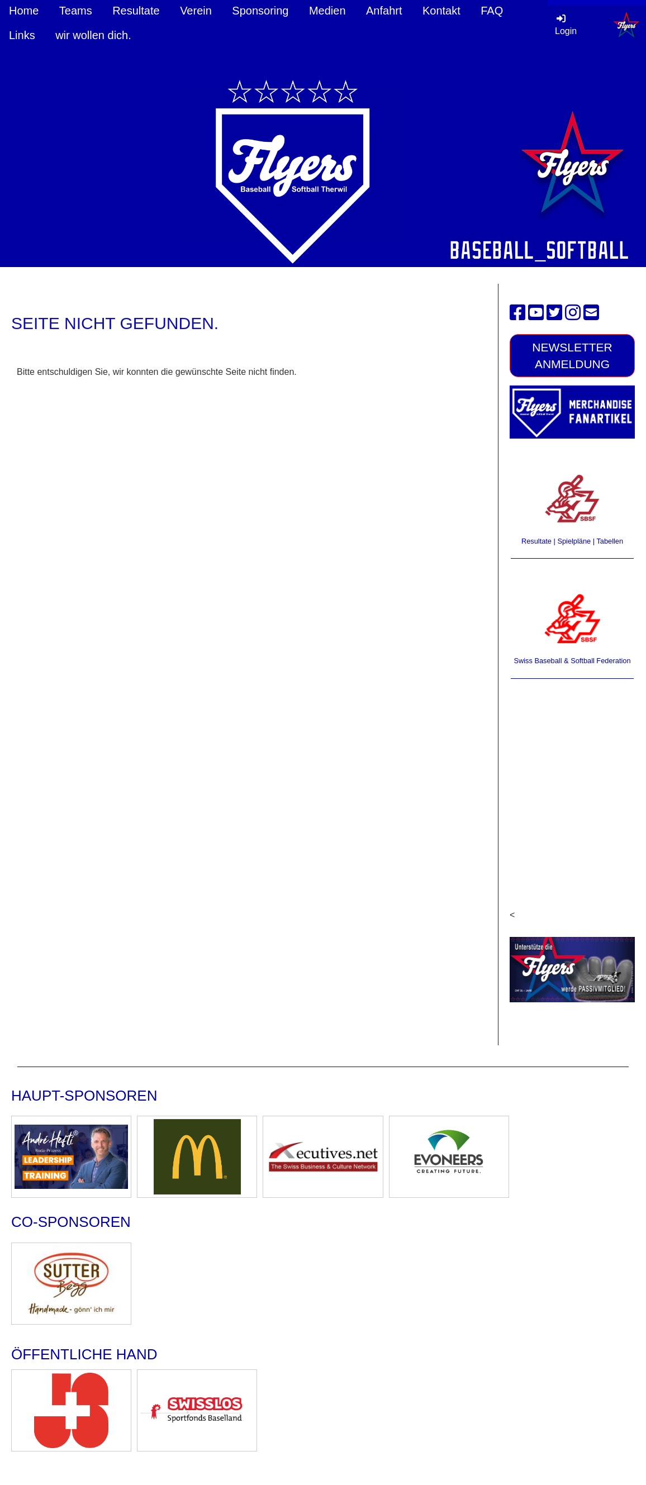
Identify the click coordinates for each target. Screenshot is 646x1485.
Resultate (136, 10)
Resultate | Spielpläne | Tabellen (572, 541)
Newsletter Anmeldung (572, 355)
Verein (196, 10)
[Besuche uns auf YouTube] (536, 313)
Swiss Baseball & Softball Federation (572, 660)
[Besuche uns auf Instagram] (573, 313)
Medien (327, 10)
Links (22, 35)
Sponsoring (260, 10)
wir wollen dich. (93, 35)
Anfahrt (384, 10)
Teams (75, 10)
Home (24, 10)
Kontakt (441, 10)
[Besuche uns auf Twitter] (554, 313)
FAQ (492, 10)
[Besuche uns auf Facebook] (517, 313)
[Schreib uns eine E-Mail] (591, 313)
